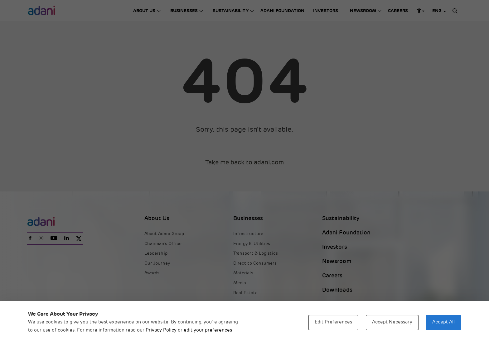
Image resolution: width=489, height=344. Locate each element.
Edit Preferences (333, 322)
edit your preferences (208, 330)
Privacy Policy (161, 330)
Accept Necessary (392, 322)
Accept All (443, 322)
